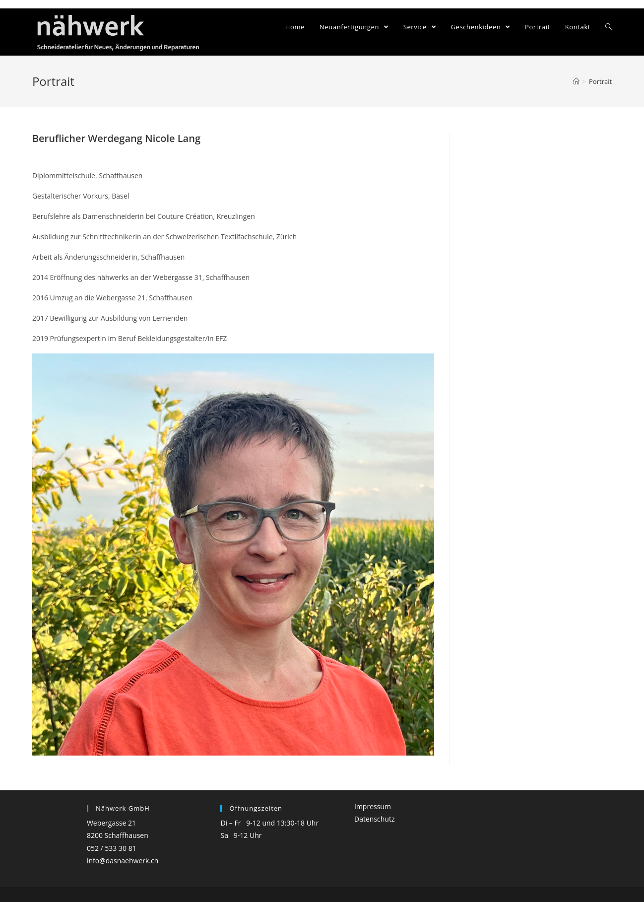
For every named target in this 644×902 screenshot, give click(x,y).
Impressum (372, 806)
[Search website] (608, 26)
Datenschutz (374, 819)
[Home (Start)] (576, 81)
